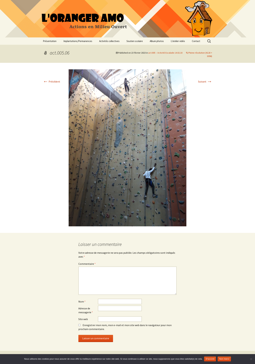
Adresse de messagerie (85, 310)
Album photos (157, 41)
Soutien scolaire (135, 41)
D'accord (210, 359)
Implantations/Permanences (77, 41)
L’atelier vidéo (178, 41)
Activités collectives (109, 41)
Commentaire (87, 263)
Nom (82, 301)
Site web (83, 319)
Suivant (205, 81)
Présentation (49, 41)
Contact (196, 41)
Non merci (224, 359)
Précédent (51, 81)
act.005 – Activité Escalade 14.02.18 (165, 52)
